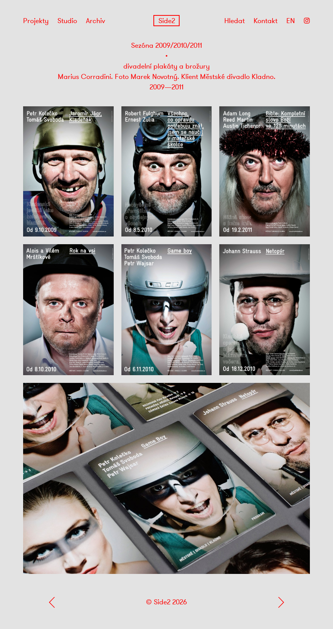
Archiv (95, 20)
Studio (67, 20)
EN (290, 20)
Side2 (166, 20)
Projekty (36, 20)
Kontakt (266, 20)
